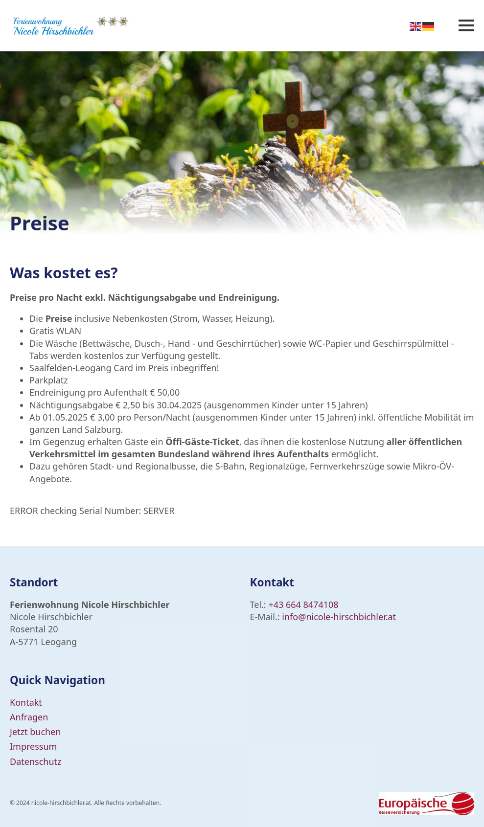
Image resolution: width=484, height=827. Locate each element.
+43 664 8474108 (303, 604)
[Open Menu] (466, 25)
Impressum (33, 746)
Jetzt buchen (35, 732)
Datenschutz (35, 761)
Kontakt (26, 702)
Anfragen (29, 717)
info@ (294, 617)
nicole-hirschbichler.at (351, 617)
